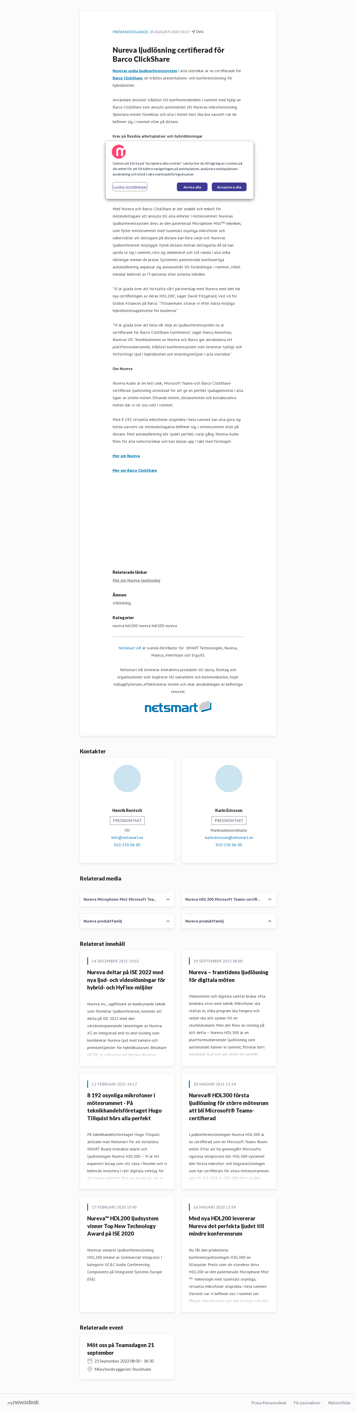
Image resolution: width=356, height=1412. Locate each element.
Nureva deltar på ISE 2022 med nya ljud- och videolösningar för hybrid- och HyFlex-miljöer (126, 980)
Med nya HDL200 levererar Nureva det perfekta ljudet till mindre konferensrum (226, 1226)
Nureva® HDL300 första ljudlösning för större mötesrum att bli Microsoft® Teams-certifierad (228, 1106)
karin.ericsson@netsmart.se (229, 837)
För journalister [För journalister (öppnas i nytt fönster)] (307, 1402)
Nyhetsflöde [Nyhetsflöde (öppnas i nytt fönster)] (339, 1402)
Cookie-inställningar (130, 187)
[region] (179, 170)
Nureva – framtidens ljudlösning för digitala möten (228, 976)
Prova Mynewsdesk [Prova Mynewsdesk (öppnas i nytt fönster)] (268, 1402)
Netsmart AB (130, 647)
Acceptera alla (229, 187)
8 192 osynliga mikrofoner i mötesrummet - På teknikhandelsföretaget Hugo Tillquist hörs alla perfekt (124, 1106)
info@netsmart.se (127, 837)
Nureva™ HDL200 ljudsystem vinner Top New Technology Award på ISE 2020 (122, 1226)
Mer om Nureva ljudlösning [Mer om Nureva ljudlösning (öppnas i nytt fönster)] (136, 580)
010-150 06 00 (127, 844)
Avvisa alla (192, 187)
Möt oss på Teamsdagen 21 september (120, 1349)
